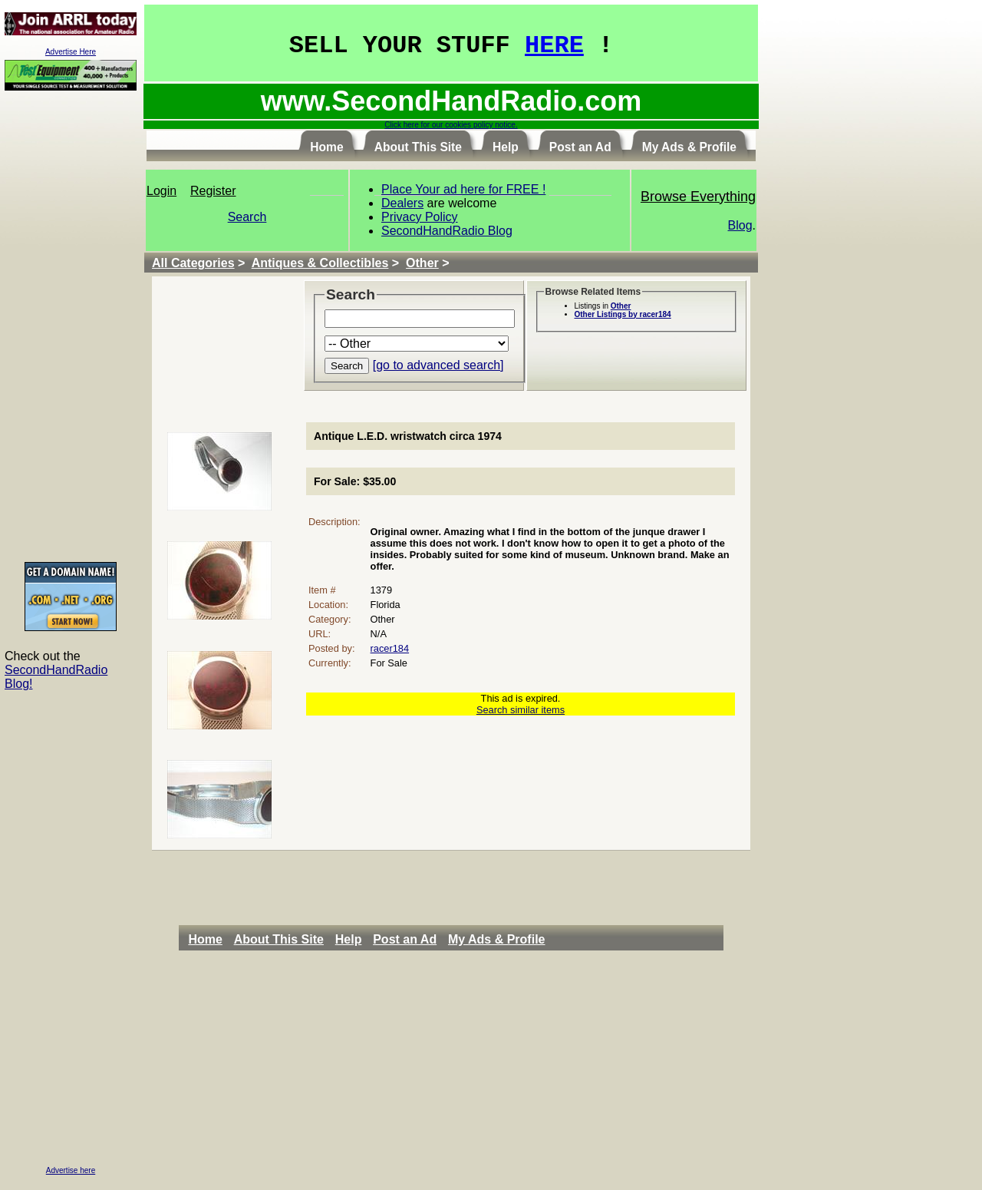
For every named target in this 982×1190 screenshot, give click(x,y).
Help (348, 939)
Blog (740, 225)
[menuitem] (209, 940)
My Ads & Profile (496, 939)
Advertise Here (70, 52)
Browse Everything (698, 196)
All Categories (193, 262)
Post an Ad (405, 939)
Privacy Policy (419, 216)
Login (161, 190)
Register (213, 190)
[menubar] (370, 940)
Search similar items (520, 710)
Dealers (402, 203)
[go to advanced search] (438, 365)
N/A (379, 634)
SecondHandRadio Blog (446, 230)
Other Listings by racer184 (623, 314)
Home (205, 939)
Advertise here (70, 1170)
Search (247, 216)
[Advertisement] (70, 325)
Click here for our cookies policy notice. (450, 125)
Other (422, 262)
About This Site (279, 939)
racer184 (390, 648)
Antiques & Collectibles (320, 262)
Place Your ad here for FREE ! (463, 189)
